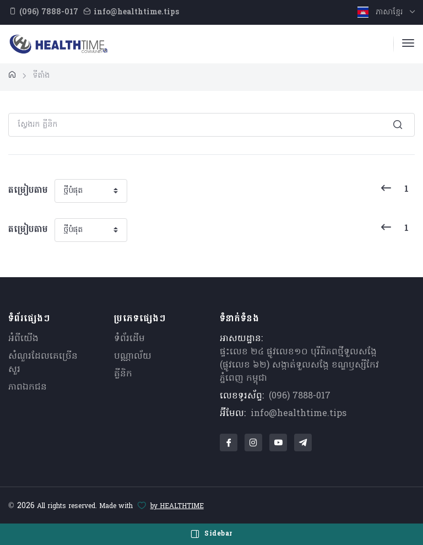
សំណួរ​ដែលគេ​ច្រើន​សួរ (43, 363)
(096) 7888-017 (299, 396)
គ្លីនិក (123, 374)
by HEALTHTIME (177, 506)
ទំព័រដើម (129, 339)
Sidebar (211, 534)
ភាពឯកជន (27, 387)
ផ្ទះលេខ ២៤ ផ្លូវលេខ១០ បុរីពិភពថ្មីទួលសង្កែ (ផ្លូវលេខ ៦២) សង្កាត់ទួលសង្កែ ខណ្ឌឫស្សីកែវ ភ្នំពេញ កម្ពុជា (299, 365)
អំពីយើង (23, 339)
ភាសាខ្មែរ (381, 12)
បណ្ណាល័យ (132, 356)
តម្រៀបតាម (28, 190)
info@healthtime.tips (298, 413)
